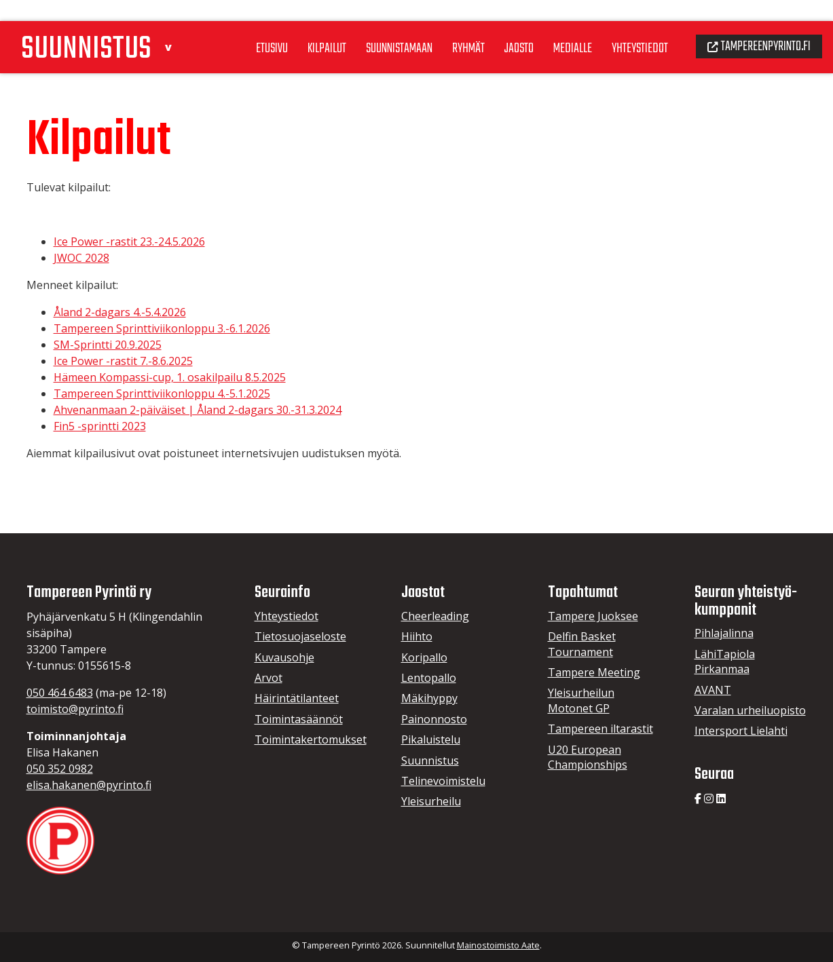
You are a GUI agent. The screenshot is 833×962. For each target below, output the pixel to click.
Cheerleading (435, 616)
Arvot (268, 677)
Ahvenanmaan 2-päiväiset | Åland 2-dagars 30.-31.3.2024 (197, 409)
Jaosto (502, 26)
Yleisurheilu (431, 801)
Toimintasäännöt (299, 719)
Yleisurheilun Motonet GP (581, 700)
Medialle (558, 26)
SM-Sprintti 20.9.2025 (108, 344)
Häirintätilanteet (297, 698)
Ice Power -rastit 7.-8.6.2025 (123, 360)
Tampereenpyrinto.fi (755, 24)
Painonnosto (434, 719)
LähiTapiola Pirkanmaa (725, 661)
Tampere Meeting (594, 672)
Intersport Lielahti (741, 730)
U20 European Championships (587, 757)
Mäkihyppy (429, 698)
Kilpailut (299, 26)
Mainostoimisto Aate (498, 945)
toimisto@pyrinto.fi (75, 708)
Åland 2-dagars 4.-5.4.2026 (120, 312)
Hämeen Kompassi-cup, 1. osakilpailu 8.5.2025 (170, 377)
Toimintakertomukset (311, 739)
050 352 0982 (59, 768)
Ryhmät (448, 26)
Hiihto (416, 636)
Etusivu (242, 26)
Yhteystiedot (628, 26)
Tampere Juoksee (593, 616)
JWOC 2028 (81, 257)
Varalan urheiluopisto (750, 710)
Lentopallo (428, 677)
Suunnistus (430, 760)
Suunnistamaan (375, 26)
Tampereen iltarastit (600, 728)
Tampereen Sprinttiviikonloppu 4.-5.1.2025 (162, 393)
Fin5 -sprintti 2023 (100, 426)
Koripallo (424, 657)
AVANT (713, 689)
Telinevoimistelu (443, 780)
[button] (178, 23)
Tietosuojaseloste (300, 636)
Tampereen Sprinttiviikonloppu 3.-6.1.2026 (162, 328)
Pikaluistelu (430, 739)
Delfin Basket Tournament (582, 644)
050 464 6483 (59, 692)
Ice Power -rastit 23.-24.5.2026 (129, 241)
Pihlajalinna (724, 633)
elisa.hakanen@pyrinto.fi (88, 784)
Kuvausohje (284, 657)
